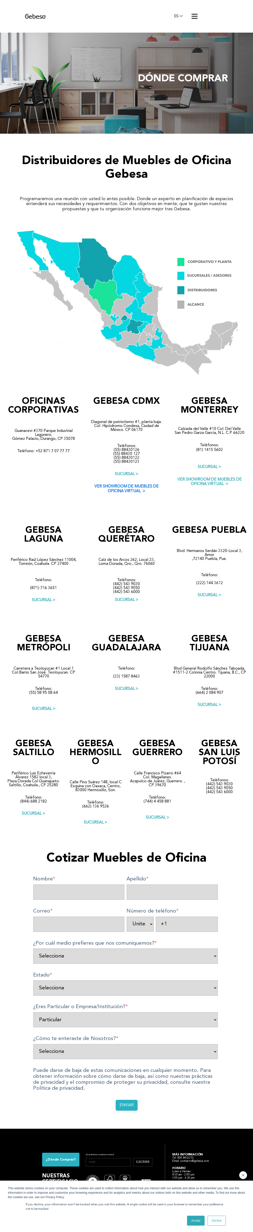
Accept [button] (195, 1220)
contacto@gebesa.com (194, 1161)
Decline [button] (217, 1220)
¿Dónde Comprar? (61, 1159)
